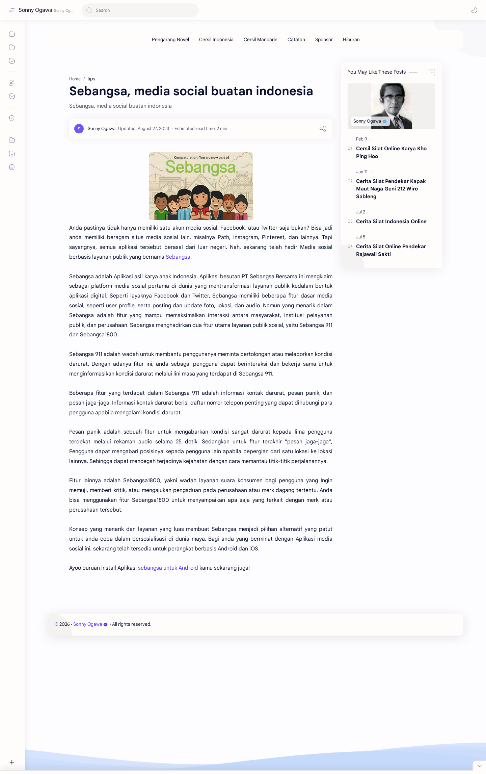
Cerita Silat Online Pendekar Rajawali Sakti (391, 287)
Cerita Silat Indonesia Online (391, 258)
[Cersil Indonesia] (216, 39)
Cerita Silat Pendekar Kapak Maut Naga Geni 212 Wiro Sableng (391, 226)
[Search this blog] (140, 10)
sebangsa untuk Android (168, 605)
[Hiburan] (351, 39)
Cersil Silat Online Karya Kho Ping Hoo (391, 189)
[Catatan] (296, 39)
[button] (474, 10)
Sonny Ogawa (35, 10)
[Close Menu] (479, 735)
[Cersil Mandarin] (260, 39)
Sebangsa (178, 294)
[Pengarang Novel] (170, 39)
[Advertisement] (250, 70)
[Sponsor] (324, 39)
